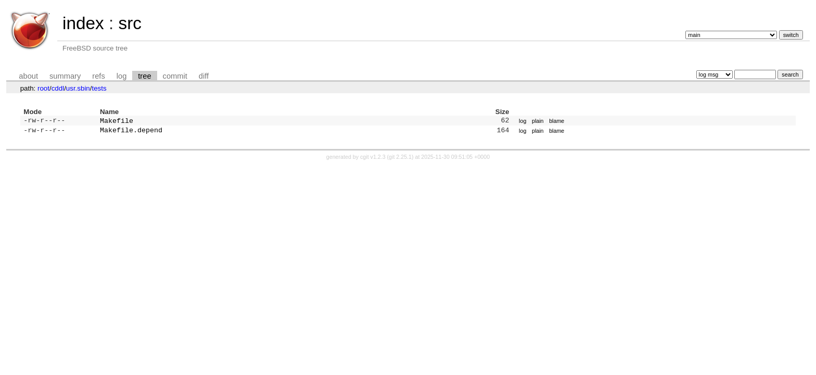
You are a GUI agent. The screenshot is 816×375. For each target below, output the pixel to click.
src (129, 23)
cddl (58, 88)
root (43, 88)
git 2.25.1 (400, 159)
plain (538, 121)
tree (144, 76)
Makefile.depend (131, 131)
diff (204, 76)
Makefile (116, 121)
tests (99, 88)
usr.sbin (78, 88)
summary (65, 76)
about (28, 76)
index (83, 23)
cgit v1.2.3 (373, 159)
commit (175, 76)
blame (556, 121)
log (122, 76)
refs (98, 76)
